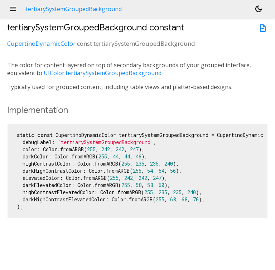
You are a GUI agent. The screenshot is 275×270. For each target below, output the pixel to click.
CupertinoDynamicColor (41, 43)
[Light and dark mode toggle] (258, 9)
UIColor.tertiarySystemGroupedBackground (102, 73)
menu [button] (13, 9)
